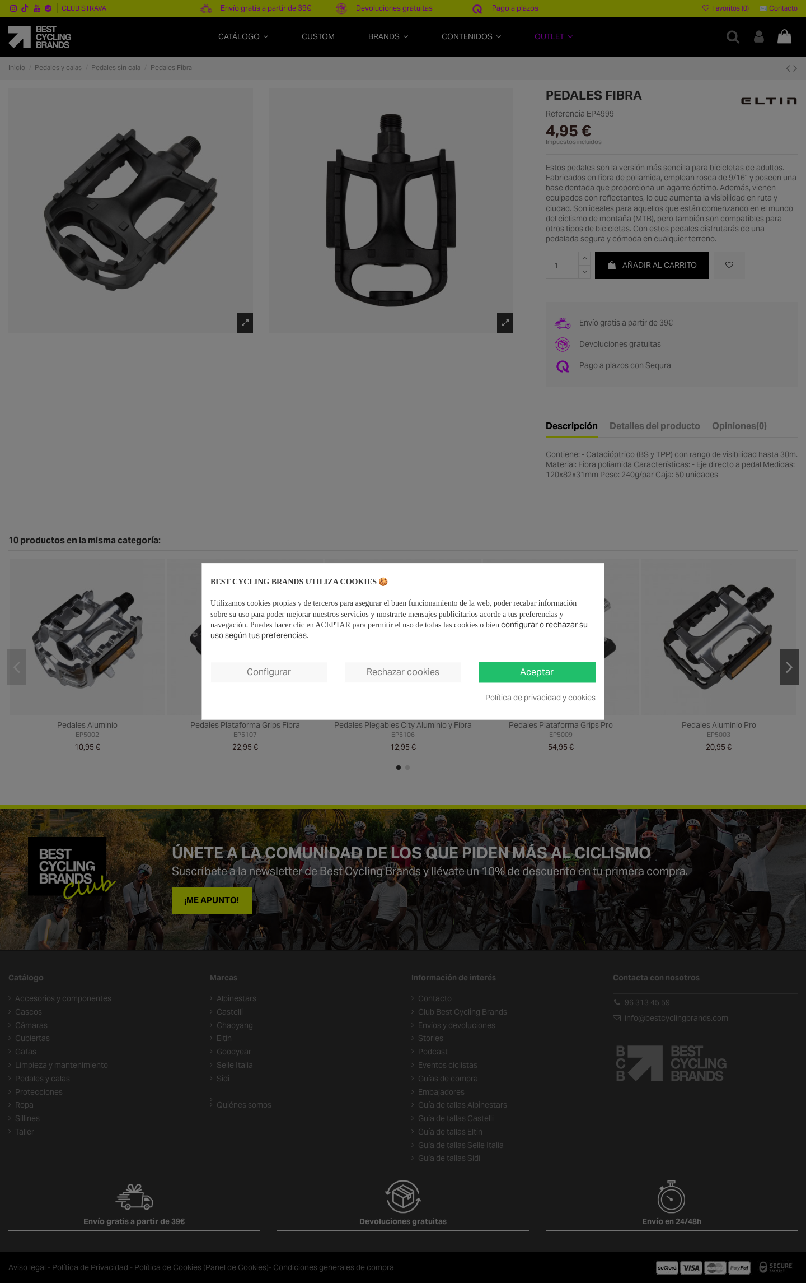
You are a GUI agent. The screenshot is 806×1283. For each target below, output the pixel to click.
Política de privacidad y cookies (540, 698)
